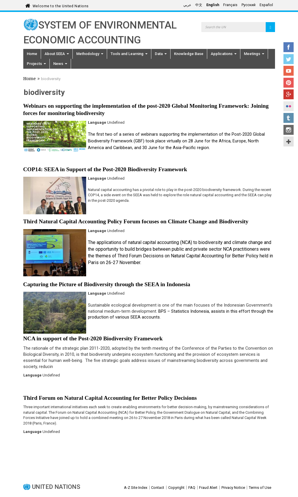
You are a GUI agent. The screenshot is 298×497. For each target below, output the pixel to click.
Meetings (254, 54)
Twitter (288, 59)
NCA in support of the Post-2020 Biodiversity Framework (93, 338)
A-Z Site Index (135, 487)
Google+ (288, 94)
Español (266, 5)
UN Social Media (288, 141)
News (60, 63)
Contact (157, 487)
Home (32, 54)
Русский (249, 5)
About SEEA (57, 54)
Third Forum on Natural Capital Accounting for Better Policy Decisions (110, 398)
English (212, 5)
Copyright (176, 487)
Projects (36, 63)
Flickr (288, 106)
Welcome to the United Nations (61, 5)
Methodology (89, 54)
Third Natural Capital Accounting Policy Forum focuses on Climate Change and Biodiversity (136, 221)
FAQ (191, 487)
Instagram (288, 130)
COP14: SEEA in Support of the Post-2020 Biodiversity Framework (105, 169)
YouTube (288, 71)
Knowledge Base (188, 54)
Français (230, 5)
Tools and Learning (129, 54)
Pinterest (288, 83)
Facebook (288, 47)
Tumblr (288, 118)
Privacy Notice (233, 487)
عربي (187, 5)
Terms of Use (260, 487)
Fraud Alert (208, 487)
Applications (224, 54)
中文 (198, 5)
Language (97, 122)
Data (161, 54)
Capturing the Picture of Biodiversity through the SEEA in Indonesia (106, 284)
